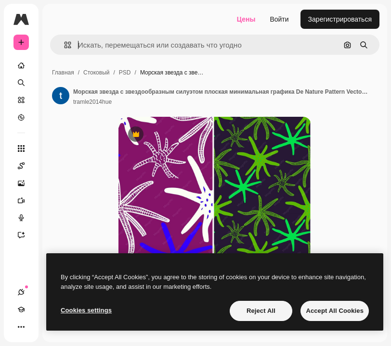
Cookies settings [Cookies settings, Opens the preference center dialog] (86, 310)
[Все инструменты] (21, 148)
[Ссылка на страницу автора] (60, 95)
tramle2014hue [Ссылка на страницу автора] (92, 102)
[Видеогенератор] (26, 200)
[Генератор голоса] (26, 217)
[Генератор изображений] (26, 183)
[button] (64, 45)
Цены (246, 19)
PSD (125, 72)
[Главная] (21, 65)
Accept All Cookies (335, 310)
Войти (279, 19)
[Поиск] (21, 82)
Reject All (261, 310)
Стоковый (96, 72)
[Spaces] (26, 165)
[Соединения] (21, 292)
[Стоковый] (21, 100)
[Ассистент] (26, 235)
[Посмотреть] (21, 117)
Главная (63, 72)
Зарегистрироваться (340, 19)
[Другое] (21, 326)
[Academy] (21, 309)
